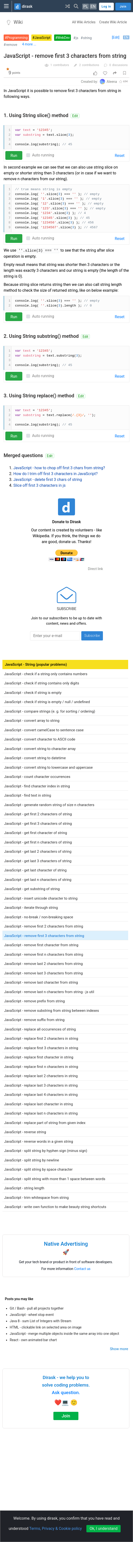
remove (11, 45)
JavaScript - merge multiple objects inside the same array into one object (64, 1334)
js (77, 38)
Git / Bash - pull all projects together (37, 1308)
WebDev (64, 38)
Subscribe (92, 636)
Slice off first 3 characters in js (39, 485)
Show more (119, 1349)
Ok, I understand (103, 1528)
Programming (17, 38)
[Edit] (115, 37)
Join (66, 1415)
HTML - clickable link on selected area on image (46, 1327)
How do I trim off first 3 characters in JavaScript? (55, 473)
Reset (120, 155)
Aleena (112, 82)
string (87, 38)
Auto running (43, 155)
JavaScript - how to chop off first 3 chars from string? (59, 468)
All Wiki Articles (84, 22)
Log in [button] (106, 6)
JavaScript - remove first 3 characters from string (65, 56)
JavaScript (42, 38)
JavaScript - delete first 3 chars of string (47, 479)
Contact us (82, 1269)
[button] (67, 6)
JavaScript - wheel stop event (32, 1315)
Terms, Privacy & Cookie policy (55, 1528)
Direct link (95, 569)
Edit (75, 116)
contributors (61, 65)
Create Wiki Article (113, 22)
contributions (90, 65)
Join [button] (123, 6)
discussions (120, 65)
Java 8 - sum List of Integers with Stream (40, 1321)
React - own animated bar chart (33, 1340)
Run (13, 155)
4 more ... (29, 44)
